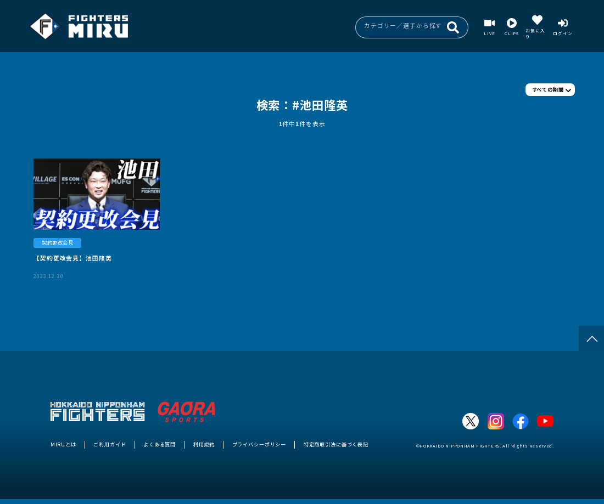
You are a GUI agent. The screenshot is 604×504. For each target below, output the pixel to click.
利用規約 (204, 444)
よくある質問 (159, 444)
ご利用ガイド (109, 444)
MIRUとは (63, 444)
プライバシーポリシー (259, 444)
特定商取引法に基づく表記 (336, 444)
